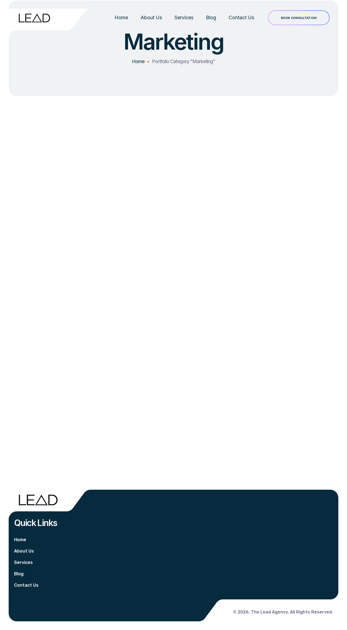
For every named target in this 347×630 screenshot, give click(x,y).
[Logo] (34, 18)
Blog (211, 22)
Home (121, 22)
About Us (151, 22)
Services (183, 22)
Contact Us (241, 22)
